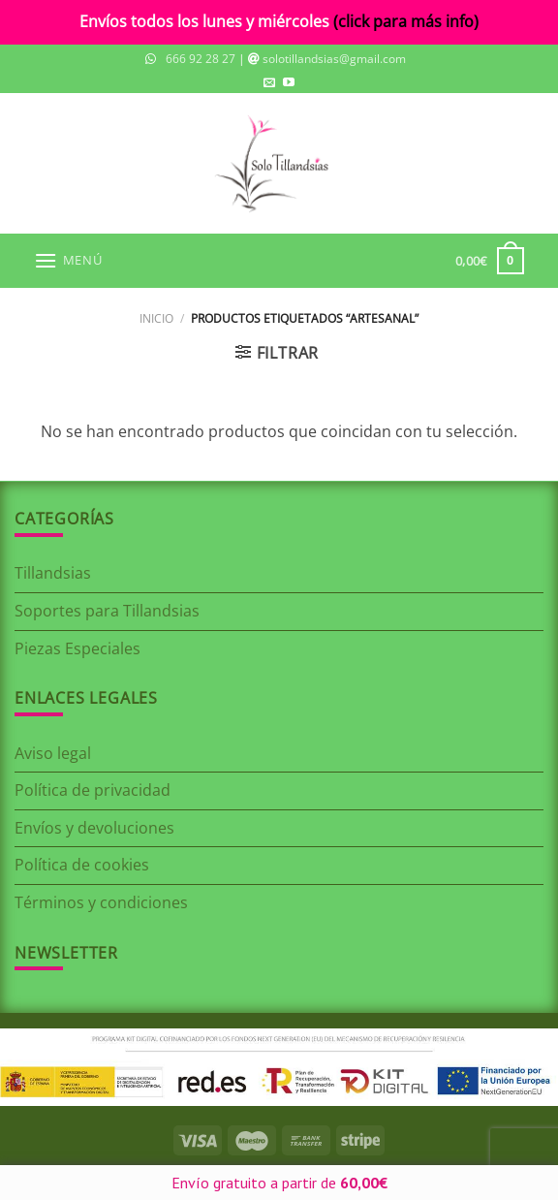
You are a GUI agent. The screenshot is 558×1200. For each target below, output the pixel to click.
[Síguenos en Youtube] (288, 83)
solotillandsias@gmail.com (334, 58)
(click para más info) (406, 21)
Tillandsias (53, 573)
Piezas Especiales (77, 648)
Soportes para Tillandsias (107, 610)
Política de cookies (82, 864)
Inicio (156, 318)
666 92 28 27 (200, 58)
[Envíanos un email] (269, 83)
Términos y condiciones (101, 902)
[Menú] (68, 260)
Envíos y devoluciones (94, 827)
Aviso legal (53, 753)
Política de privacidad (92, 790)
